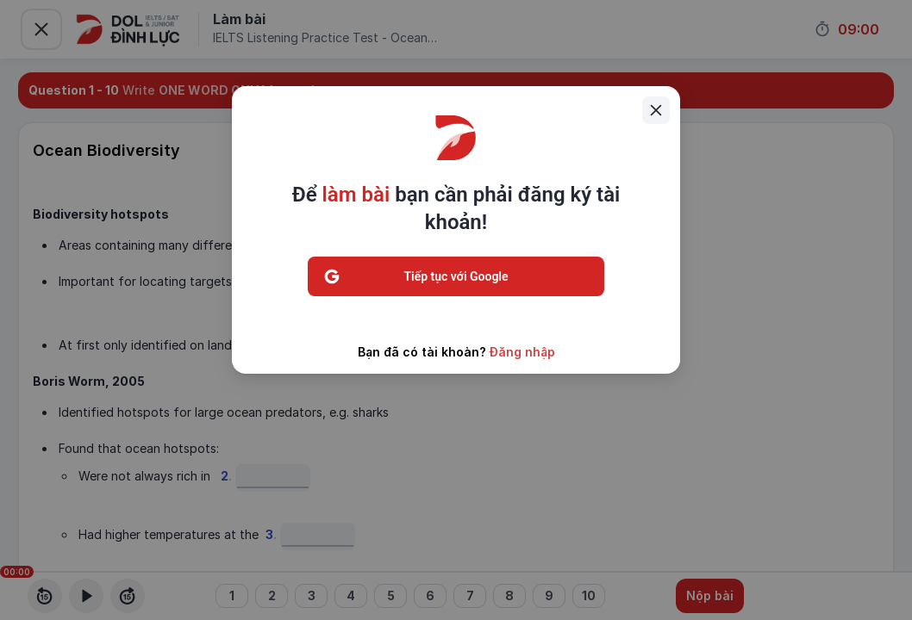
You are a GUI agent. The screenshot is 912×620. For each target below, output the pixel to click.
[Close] (656, 110)
